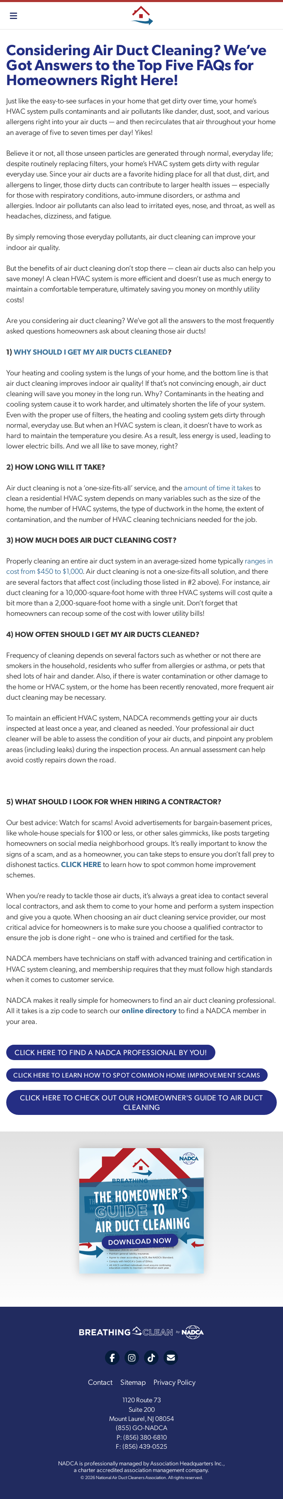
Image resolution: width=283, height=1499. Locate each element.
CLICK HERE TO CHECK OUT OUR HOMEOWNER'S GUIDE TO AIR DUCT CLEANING (141, 1102)
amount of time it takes (218, 487)
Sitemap (133, 1381)
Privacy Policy (174, 1381)
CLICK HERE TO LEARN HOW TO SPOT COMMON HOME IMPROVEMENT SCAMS (137, 1074)
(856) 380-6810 (145, 1437)
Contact (100, 1381)
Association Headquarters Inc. (186, 1463)
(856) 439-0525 (144, 1446)
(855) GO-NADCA (141, 1427)
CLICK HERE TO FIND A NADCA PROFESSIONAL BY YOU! (111, 1052)
